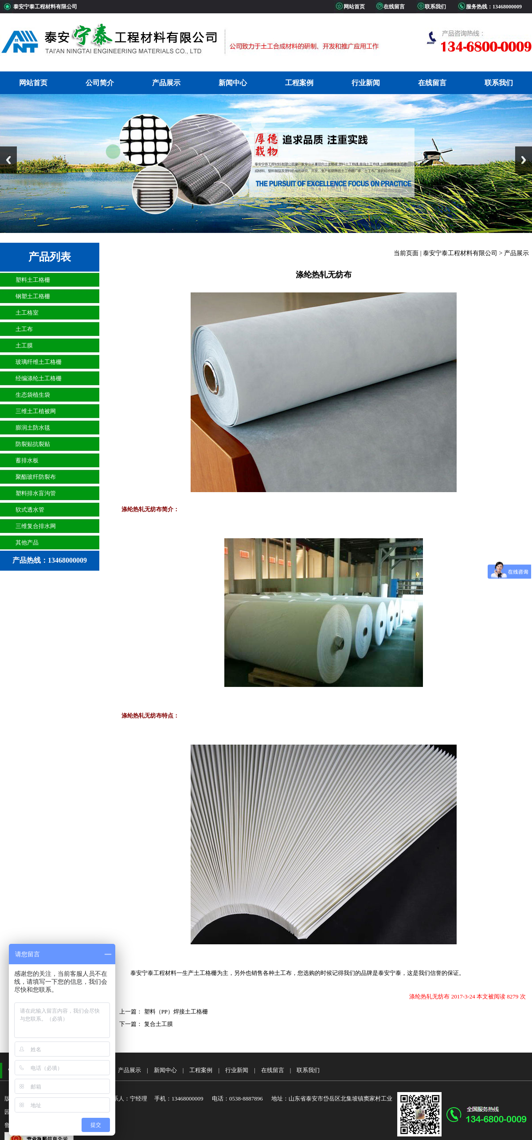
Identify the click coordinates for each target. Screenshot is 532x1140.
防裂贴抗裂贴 (33, 444)
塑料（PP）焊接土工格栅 (175, 1011)
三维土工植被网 (36, 411)
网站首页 (33, 83)
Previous (8, 160)
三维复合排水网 (36, 526)
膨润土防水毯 (33, 427)
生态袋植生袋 (33, 394)
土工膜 (24, 345)
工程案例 (299, 83)
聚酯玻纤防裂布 (36, 476)
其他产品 (27, 542)
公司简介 (100, 83)
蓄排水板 (27, 460)
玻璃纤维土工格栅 (39, 362)
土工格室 (27, 312)
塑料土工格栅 (33, 279)
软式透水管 (30, 509)
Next (523, 160)
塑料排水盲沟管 (36, 493)
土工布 (24, 329)
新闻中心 (233, 83)
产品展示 (166, 83)
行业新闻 (366, 83)
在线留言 (432, 83)
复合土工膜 (157, 1024)
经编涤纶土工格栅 (39, 378)
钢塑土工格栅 (33, 296)
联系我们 (499, 83)
